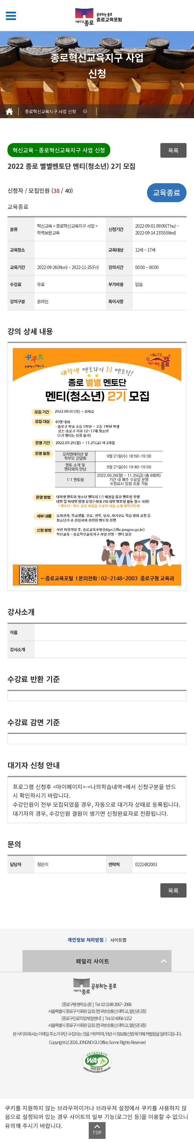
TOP (97, 1132)
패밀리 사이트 (92, 961)
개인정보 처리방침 (86, 939)
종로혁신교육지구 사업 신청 (50, 111)
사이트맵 (118, 940)
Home (9, 111)
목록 (173, 150)
